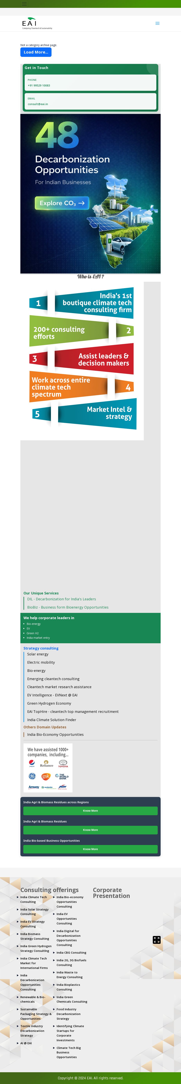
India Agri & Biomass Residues (45, 821)
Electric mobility (41, 662)
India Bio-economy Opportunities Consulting (70, 901)
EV (28, 628)
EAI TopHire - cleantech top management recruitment (73, 711)
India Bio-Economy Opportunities (55, 734)
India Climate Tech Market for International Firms (34, 963)
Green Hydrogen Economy (49, 703)
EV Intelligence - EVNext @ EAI (52, 695)
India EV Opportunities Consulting (67, 918)
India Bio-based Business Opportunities (51, 840)
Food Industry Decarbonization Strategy (69, 1013)
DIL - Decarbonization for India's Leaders (61, 599)
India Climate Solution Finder (51, 719)
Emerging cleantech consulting (53, 678)
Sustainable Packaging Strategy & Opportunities (36, 1013)
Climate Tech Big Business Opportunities (69, 1052)
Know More (90, 810)
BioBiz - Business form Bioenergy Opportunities (68, 607)
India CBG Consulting (71, 952)
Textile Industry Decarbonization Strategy (32, 1030)
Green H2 (33, 633)
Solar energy (37, 654)
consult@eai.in (38, 104)
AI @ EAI (26, 1043)
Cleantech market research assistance (59, 686)
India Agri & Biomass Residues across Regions (56, 802)
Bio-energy (34, 624)
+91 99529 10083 (39, 85)
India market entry (38, 638)
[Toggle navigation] (24, 4)
